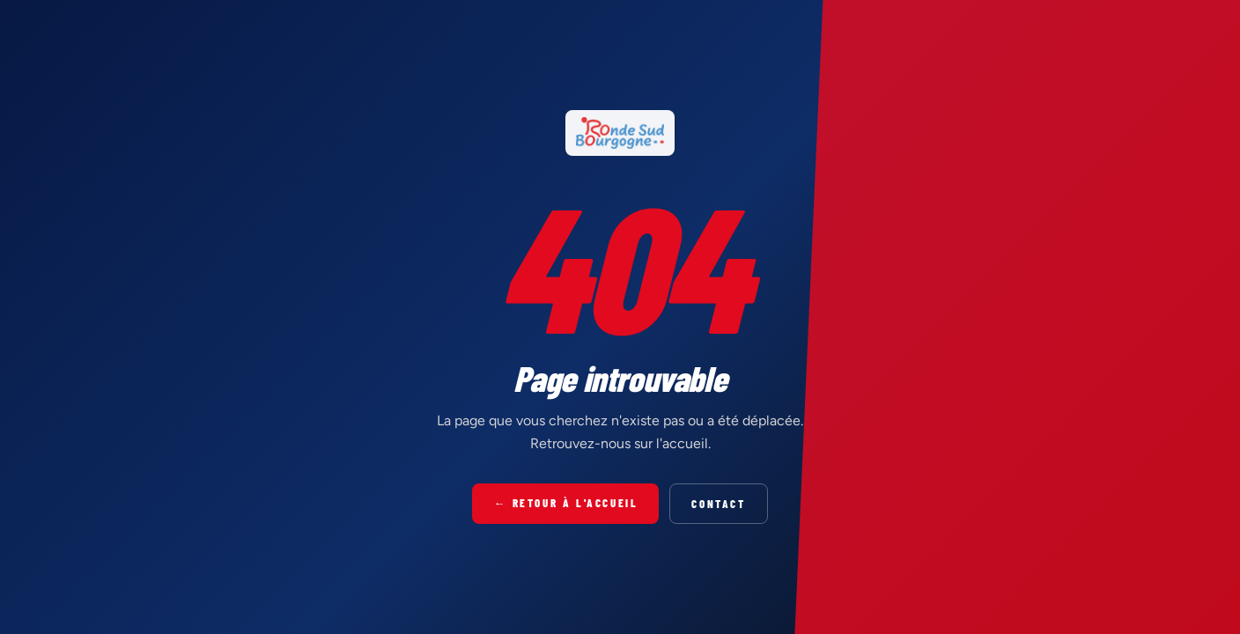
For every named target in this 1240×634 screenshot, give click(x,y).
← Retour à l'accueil (565, 503)
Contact (718, 504)
